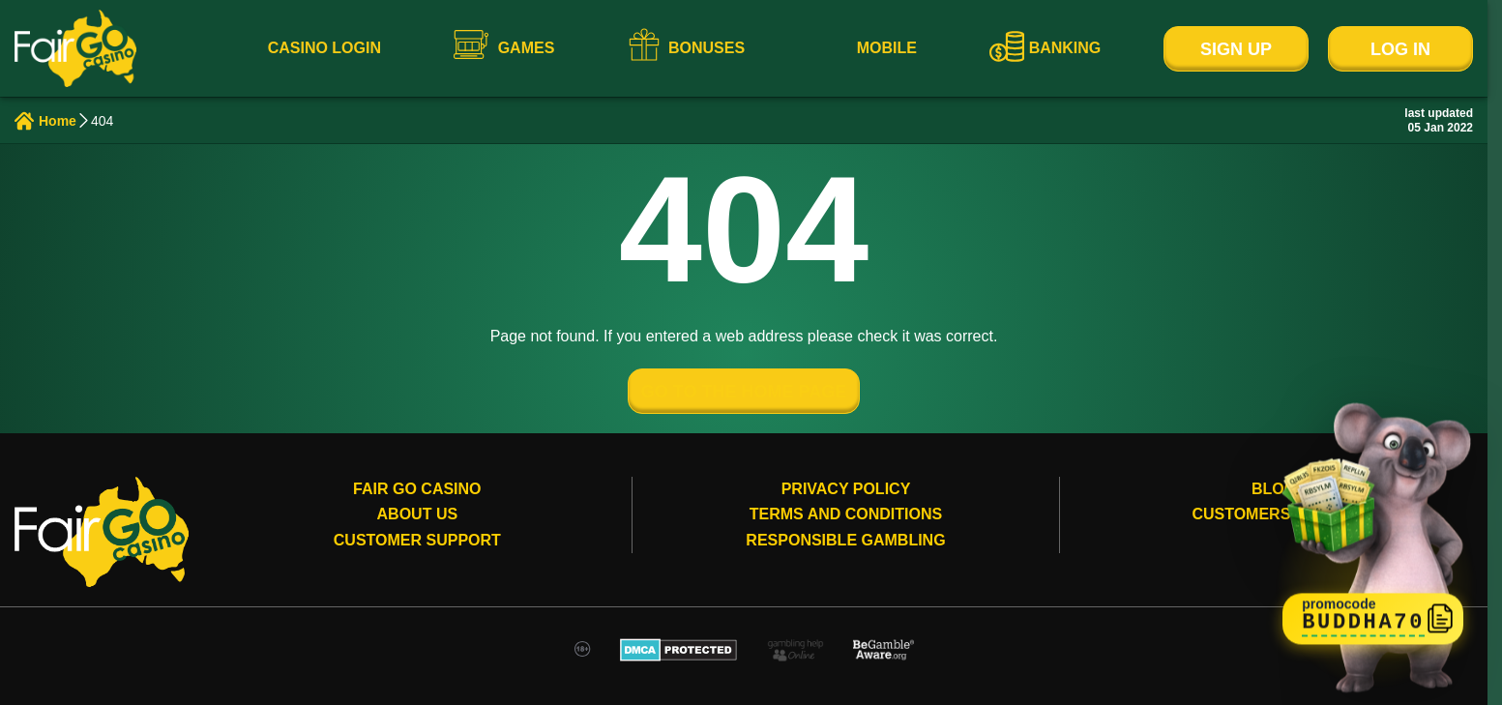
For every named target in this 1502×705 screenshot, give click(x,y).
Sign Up (1236, 49)
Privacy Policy (846, 489)
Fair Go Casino (417, 489)
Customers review (1274, 514)
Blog (1274, 489)
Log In (1400, 49)
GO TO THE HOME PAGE (743, 391)
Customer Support (417, 540)
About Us (417, 514)
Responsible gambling (845, 540)
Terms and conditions (846, 514)
